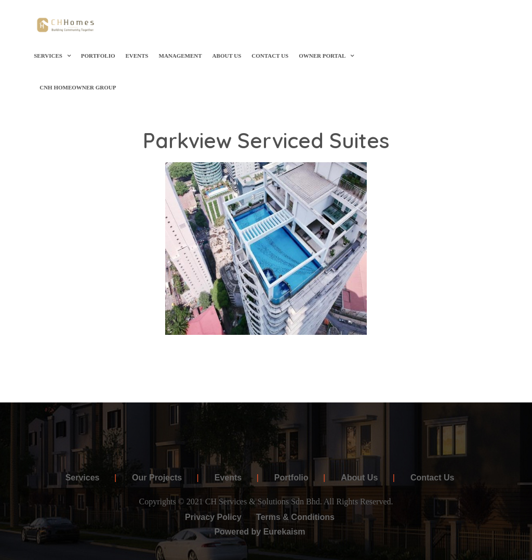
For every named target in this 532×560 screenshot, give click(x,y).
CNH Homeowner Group (77, 87)
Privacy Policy (213, 517)
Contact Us (269, 56)
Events (136, 56)
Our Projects (157, 477)
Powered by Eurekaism (259, 531)
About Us (227, 56)
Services (52, 56)
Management (180, 56)
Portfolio (98, 56)
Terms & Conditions (295, 517)
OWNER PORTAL (326, 56)
